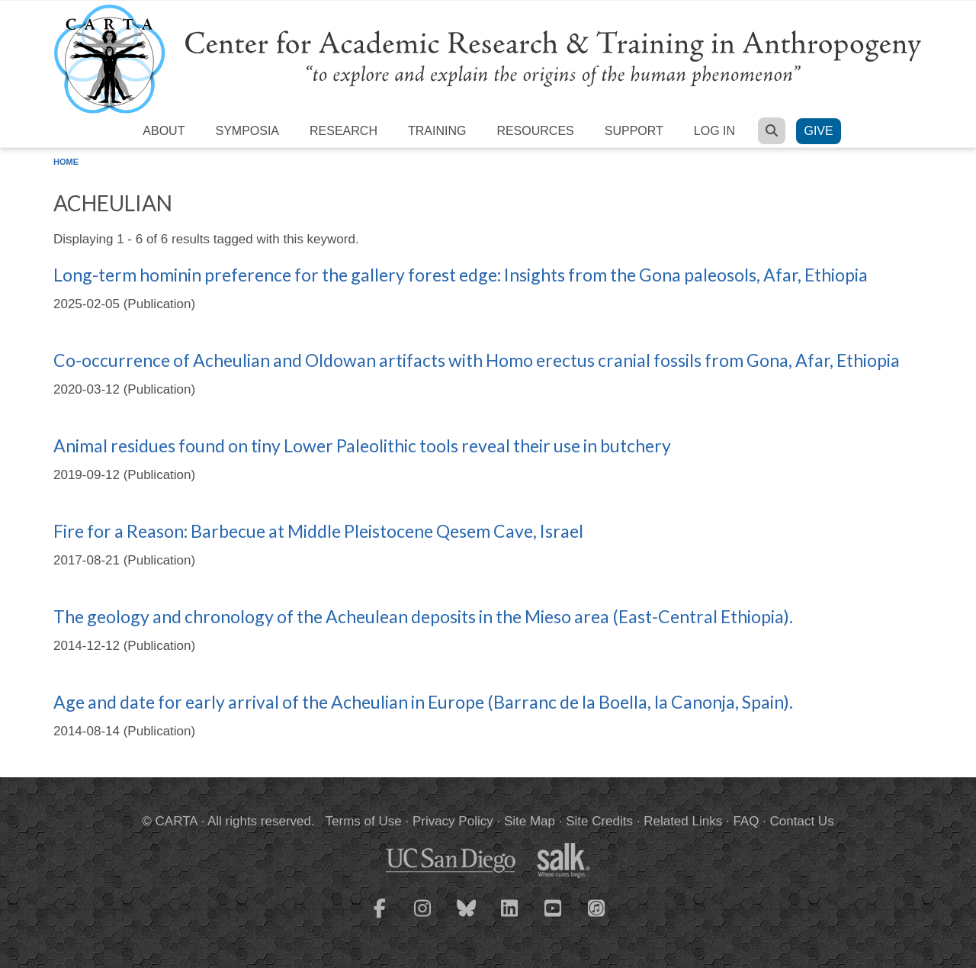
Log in (714, 130)
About (164, 130)
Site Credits (599, 821)
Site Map (529, 821)
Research (343, 130)
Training (437, 130)
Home (66, 161)
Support (634, 130)
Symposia (247, 130)
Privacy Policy (453, 821)
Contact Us (802, 821)
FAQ (746, 821)
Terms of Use (364, 821)
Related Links (683, 821)
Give (818, 130)
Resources (534, 130)
